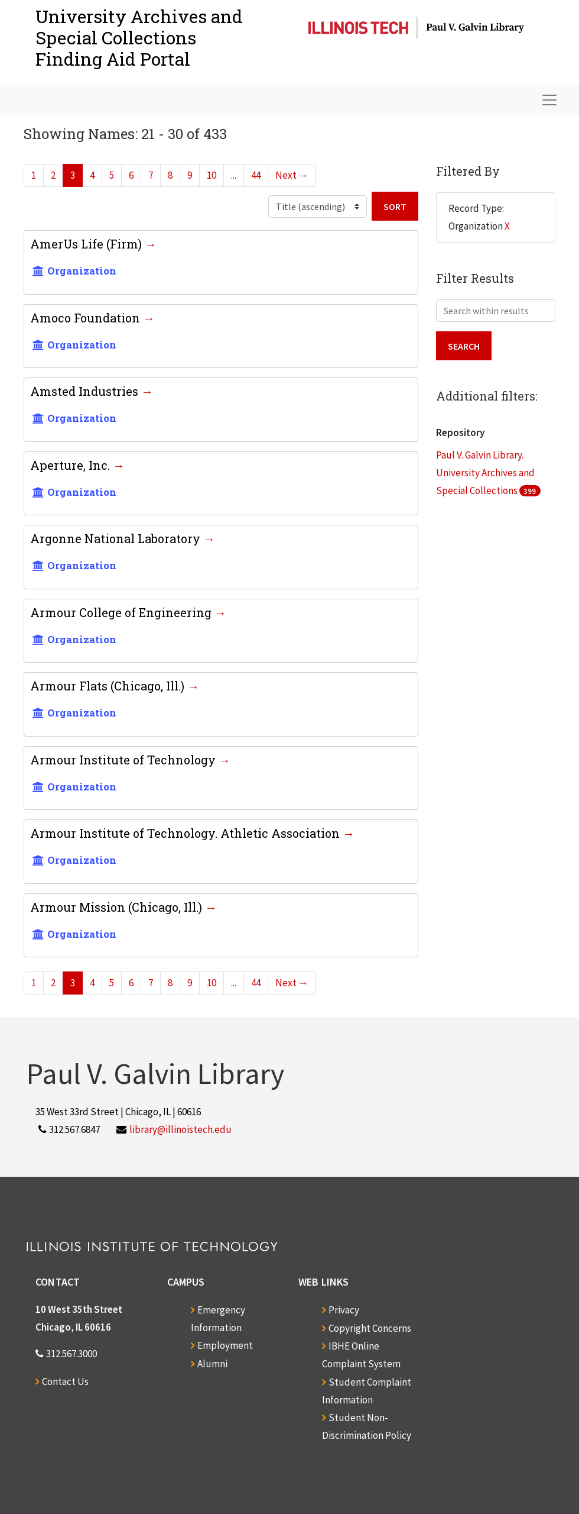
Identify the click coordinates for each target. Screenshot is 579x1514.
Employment (225, 1345)
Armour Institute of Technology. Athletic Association (186, 833)
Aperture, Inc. (71, 465)
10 (211, 175)
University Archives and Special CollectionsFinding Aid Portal (139, 37)
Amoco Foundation (86, 317)
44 (256, 175)
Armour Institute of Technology (124, 759)
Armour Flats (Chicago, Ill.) (108, 685)
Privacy (343, 1309)
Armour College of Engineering (122, 612)
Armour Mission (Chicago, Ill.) (117, 907)
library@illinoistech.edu (180, 1129)
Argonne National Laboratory (116, 538)
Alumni (212, 1363)
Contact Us (65, 1381)
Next (291, 175)
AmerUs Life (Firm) (87, 243)
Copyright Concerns (369, 1328)
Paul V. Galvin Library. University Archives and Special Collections (485, 472)
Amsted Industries (85, 391)
